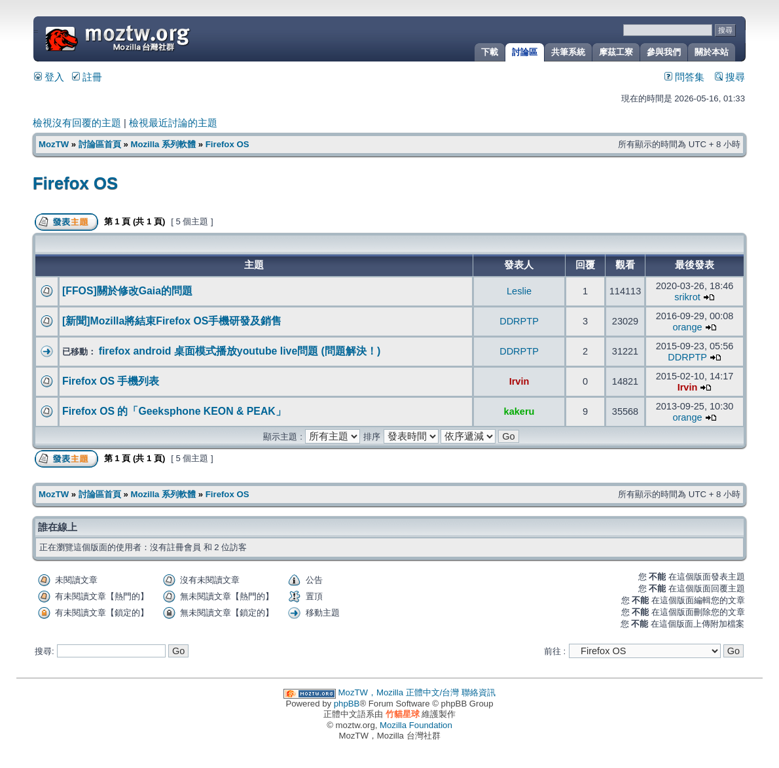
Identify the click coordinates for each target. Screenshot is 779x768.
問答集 (684, 77)
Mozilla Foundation (416, 725)
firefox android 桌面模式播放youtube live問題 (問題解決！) (240, 351)
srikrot (687, 297)
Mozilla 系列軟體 (163, 144)
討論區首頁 (100, 144)
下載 (489, 52)
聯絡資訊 (479, 692)
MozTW (149, 37)
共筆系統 (568, 52)
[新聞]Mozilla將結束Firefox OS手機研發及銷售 (171, 320)
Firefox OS (227, 144)
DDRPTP (519, 321)
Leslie (519, 291)
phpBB (347, 703)
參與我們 (664, 52)
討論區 (524, 52)
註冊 (87, 77)
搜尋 (730, 77)
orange (687, 327)
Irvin (519, 381)
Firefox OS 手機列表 (110, 381)
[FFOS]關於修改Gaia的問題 (127, 290)
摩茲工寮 (616, 52)
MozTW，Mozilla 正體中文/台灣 (399, 692)
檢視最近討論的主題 (173, 123)
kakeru (519, 411)
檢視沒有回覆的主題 (77, 123)
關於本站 (712, 52)
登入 (49, 77)
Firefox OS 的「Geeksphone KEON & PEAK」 (174, 411)
